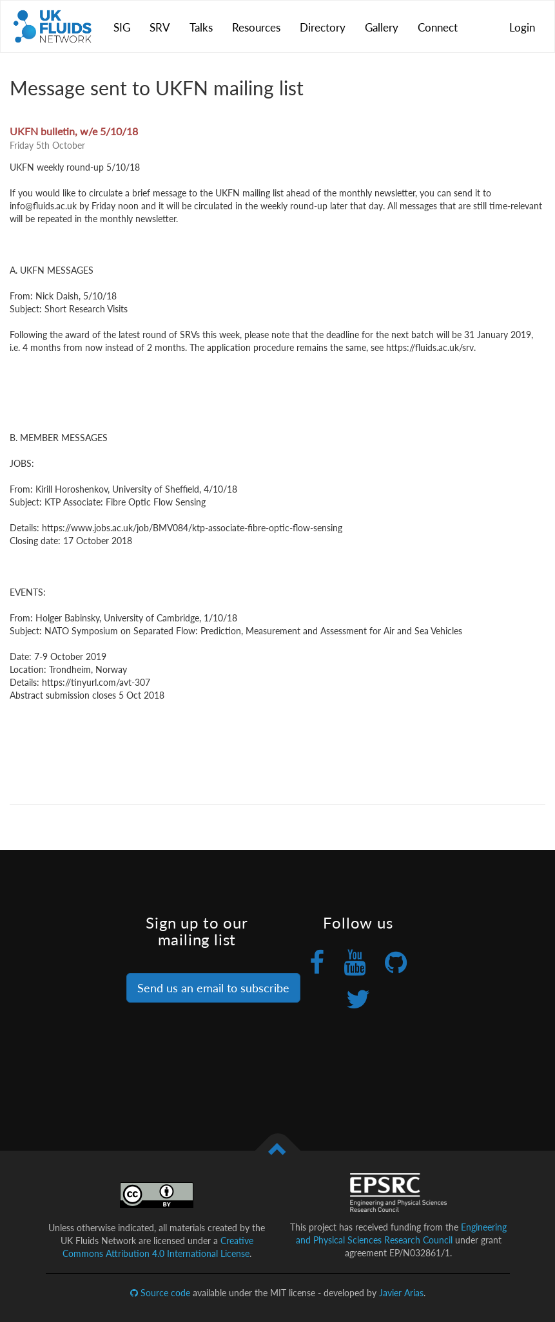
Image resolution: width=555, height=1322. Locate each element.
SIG (121, 27)
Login (522, 27)
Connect (438, 27)
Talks (201, 27)
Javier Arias (401, 1292)
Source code (160, 1292)
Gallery (381, 27)
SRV (160, 27)
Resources (256, 27)
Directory (323, 27)
